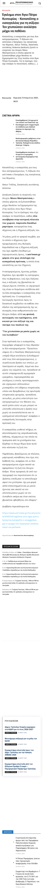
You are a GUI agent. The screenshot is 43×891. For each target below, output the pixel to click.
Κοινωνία (6, 10)
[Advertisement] (21, 620)
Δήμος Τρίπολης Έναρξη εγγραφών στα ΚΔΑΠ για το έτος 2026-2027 (20, 728)
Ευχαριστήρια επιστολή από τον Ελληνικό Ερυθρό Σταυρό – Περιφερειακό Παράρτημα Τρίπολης (20, 766)
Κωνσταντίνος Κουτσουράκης (24, 535)
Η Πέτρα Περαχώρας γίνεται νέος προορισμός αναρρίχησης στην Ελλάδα (28, 861)
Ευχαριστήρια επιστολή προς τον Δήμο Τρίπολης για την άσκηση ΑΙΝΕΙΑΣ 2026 (19, 752)
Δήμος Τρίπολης (11, 733)
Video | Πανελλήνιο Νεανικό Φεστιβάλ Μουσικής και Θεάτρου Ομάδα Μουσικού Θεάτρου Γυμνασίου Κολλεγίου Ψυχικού (20, 554)
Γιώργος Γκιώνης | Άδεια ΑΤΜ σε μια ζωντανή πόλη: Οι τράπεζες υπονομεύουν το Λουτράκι (20, 583)
